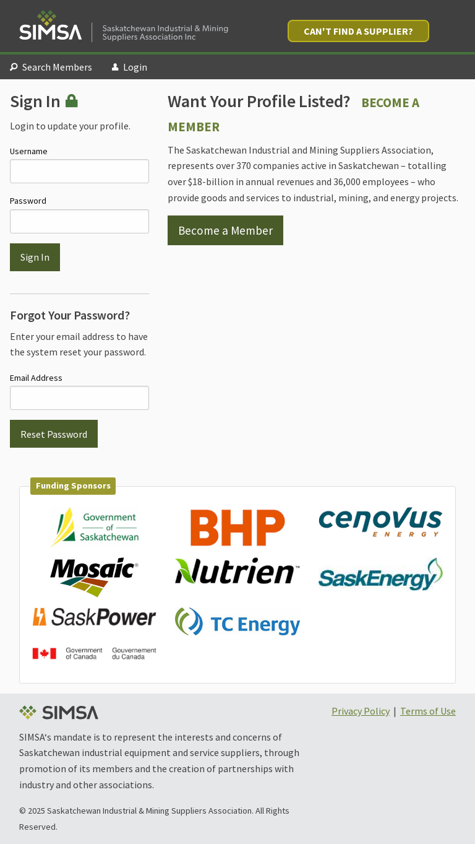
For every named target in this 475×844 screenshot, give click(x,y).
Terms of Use (428, 711)
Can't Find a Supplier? (358, 31)
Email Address (79, 391)
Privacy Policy (361, 711)
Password (79, 214)
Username (79, 164)
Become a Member (225, 230)
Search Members (51, 66)
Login (129, 66)
